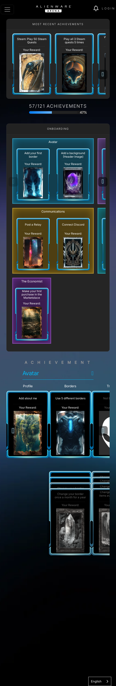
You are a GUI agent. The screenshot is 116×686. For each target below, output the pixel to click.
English (96, 681)
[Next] (102, 74)
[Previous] (13, 431)
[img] (98, 8)
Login (108, 8)
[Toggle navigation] (7, 9)
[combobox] (99, 681)
